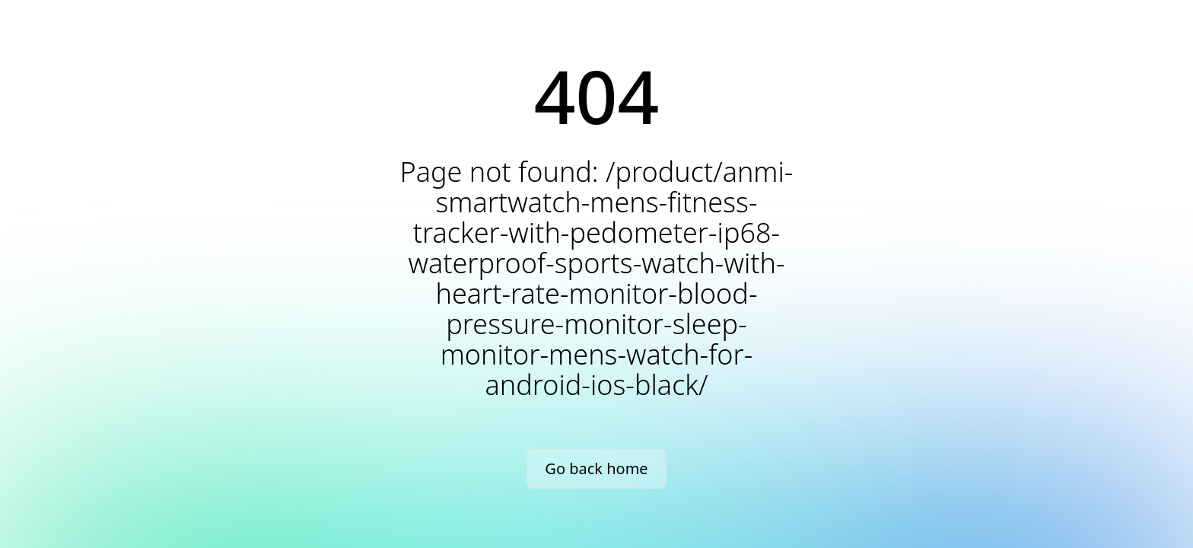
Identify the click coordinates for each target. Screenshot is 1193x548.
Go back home (596, 468)
